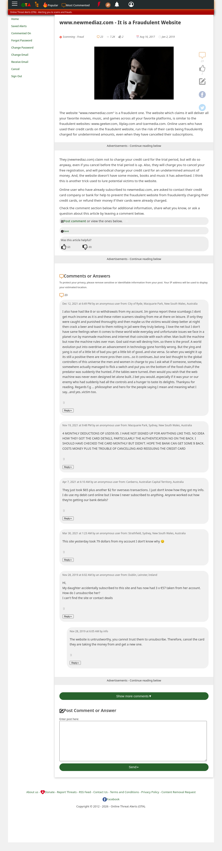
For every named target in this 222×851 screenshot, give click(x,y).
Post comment (73, 221)
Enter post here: (69, 719)
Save (65, 231)
